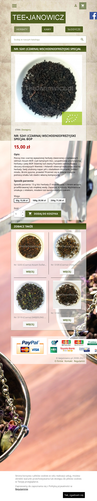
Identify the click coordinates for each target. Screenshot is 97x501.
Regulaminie (21, 489)
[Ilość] (17, 214)
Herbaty (22, 29)
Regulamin (79, 361)
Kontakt (68, 361)
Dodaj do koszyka (43, 214)
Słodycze (74, 29)
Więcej (30, 271)
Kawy (47, 29)
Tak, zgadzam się (73, 495)
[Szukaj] (48, 39)
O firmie (59, 361)
